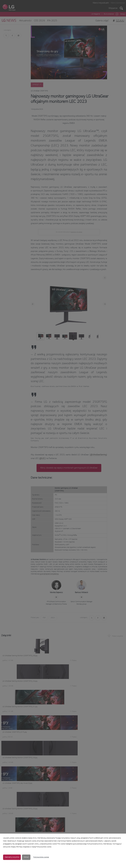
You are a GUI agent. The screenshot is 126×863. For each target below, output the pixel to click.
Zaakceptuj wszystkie (12, 857)
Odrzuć (26, 857)
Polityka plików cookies (41, 857)
